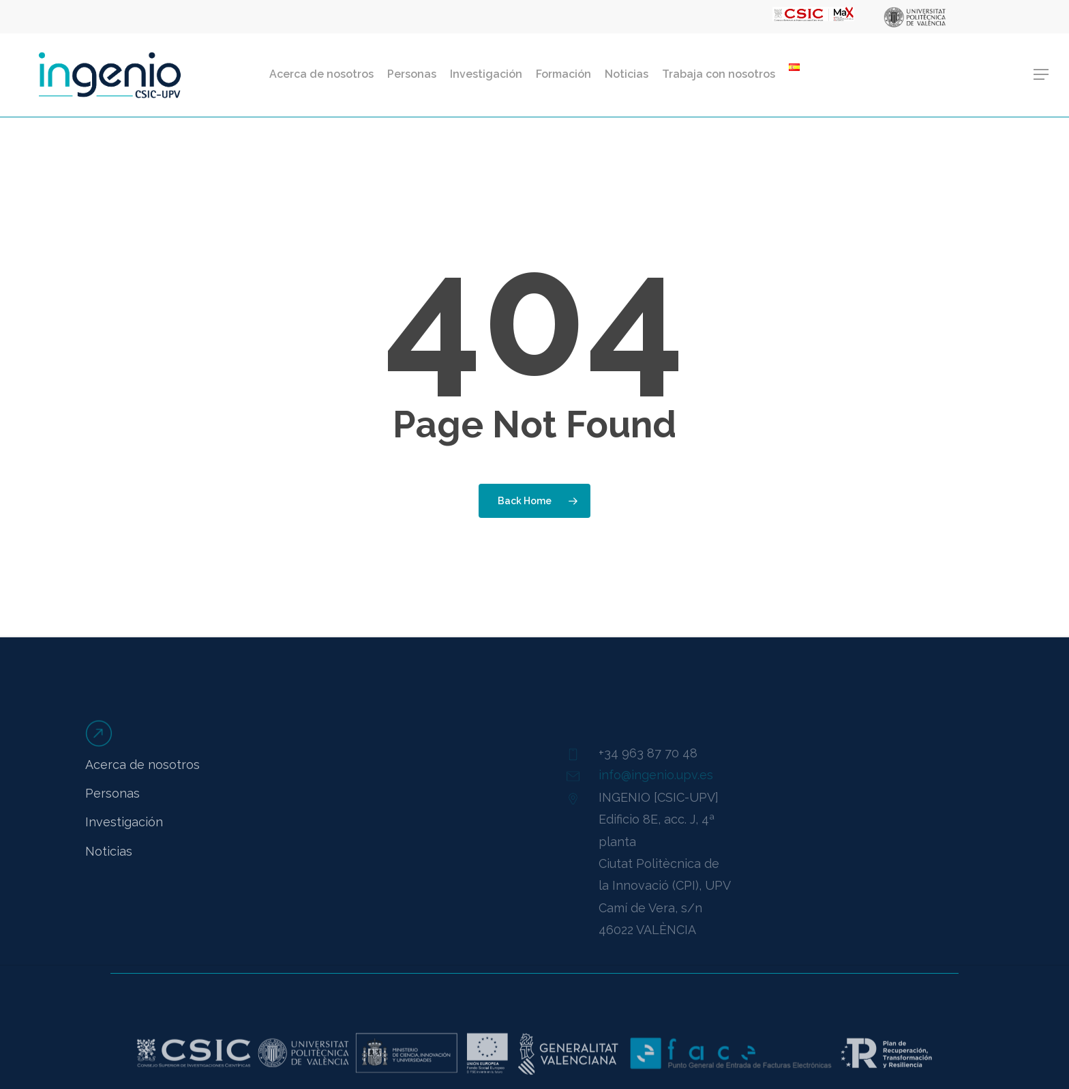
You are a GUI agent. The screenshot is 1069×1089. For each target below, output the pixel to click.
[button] (1042, 75)
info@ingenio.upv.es (656, 794)
